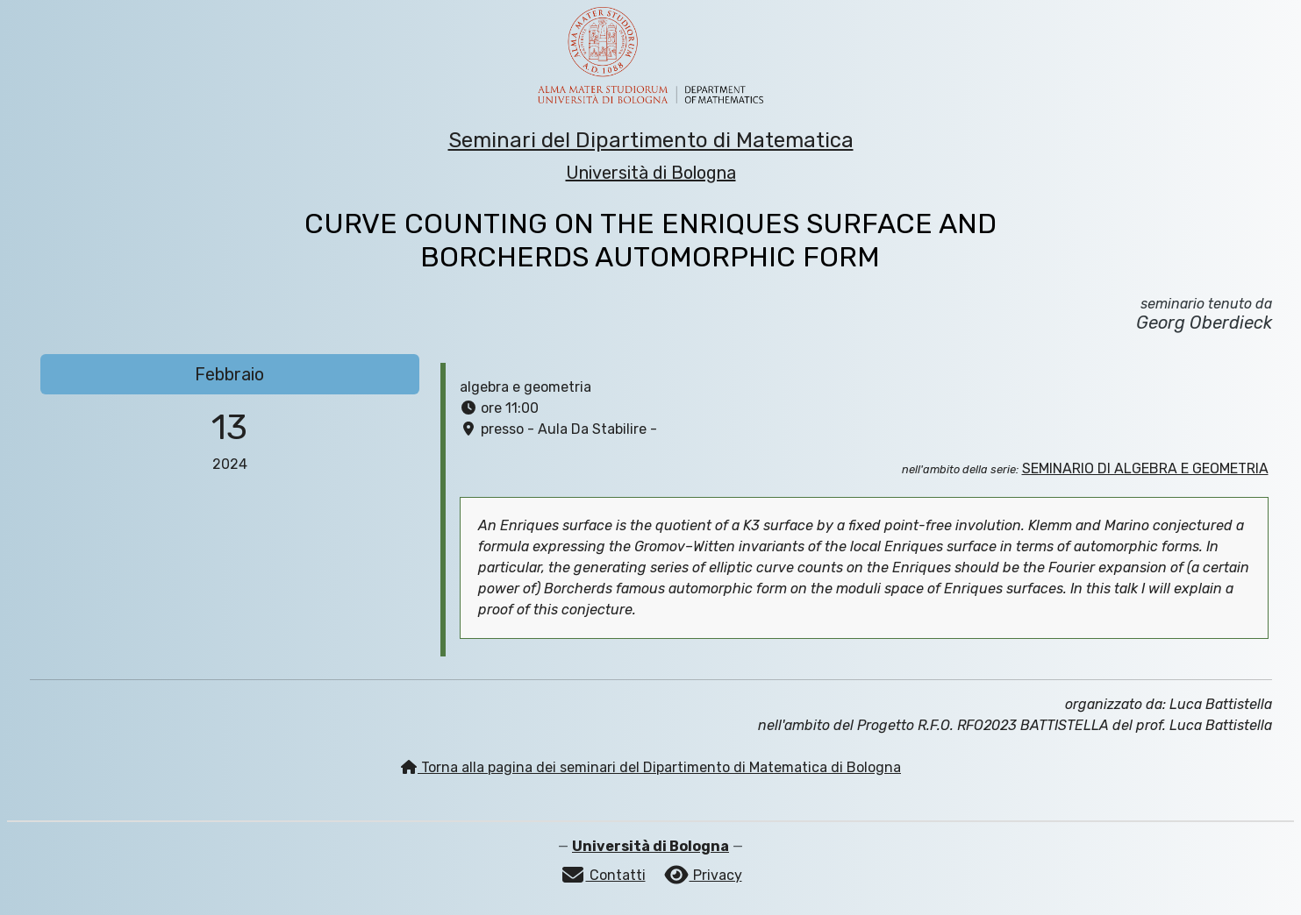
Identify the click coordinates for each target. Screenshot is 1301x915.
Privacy (702, 875)
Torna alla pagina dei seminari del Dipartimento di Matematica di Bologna (650, 767)
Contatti (603, 875)
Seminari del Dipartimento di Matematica (651, 140)
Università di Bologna (651, 172)
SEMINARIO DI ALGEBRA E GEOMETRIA (1145, 468)
